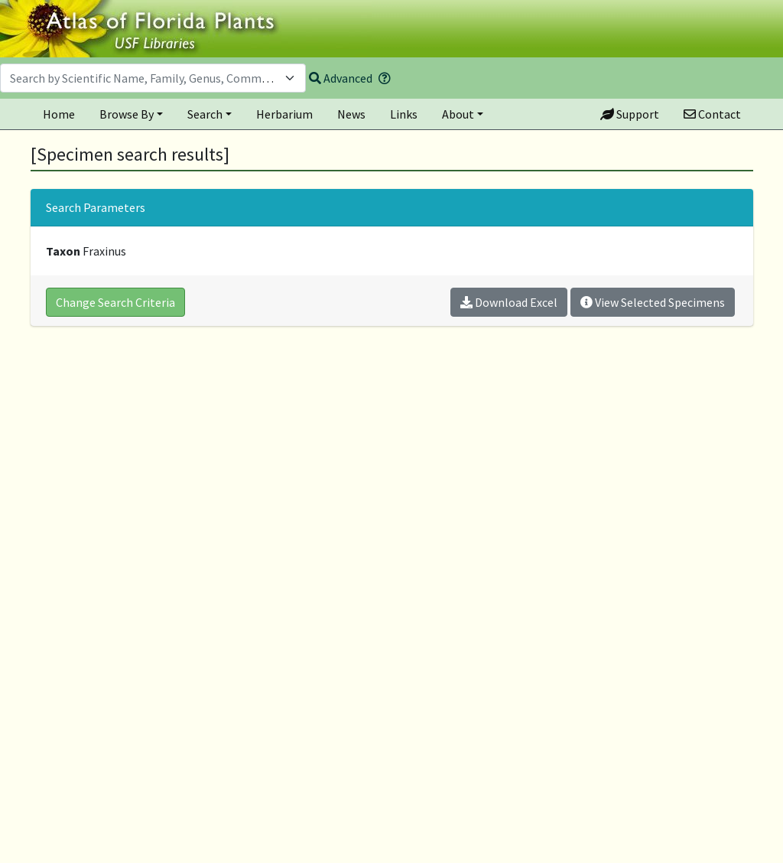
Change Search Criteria (115, 302)
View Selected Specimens (652, 302)
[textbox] (144, 78)
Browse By (126, 114)
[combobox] (153, 78)
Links (403, 114)
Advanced (340, 78)
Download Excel (508, 302)
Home (59, 114)
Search (205, 114)
